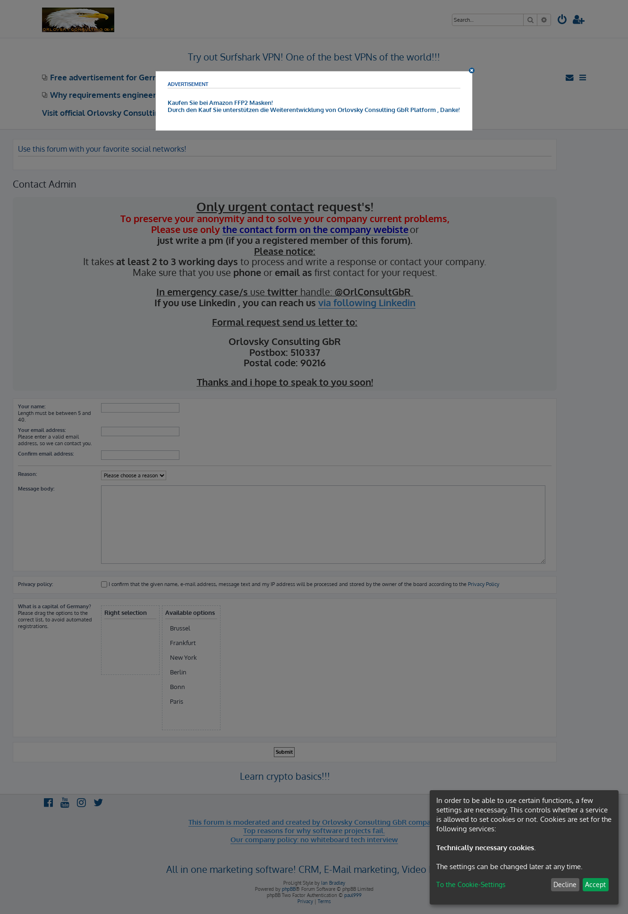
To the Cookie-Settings (471, 884)
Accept (595, 884)
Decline (565, 884)
